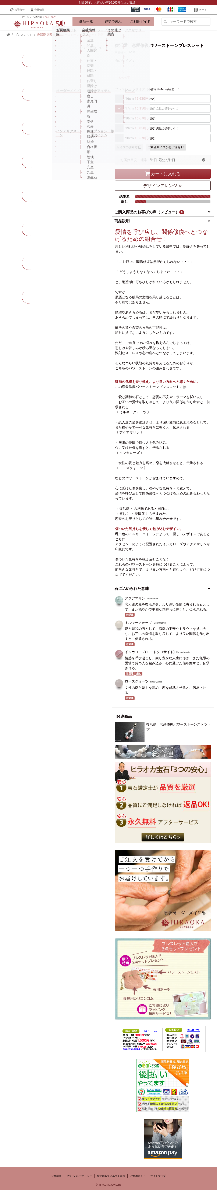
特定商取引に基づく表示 (111, 1177)
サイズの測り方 (129, 149)
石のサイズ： (125, 62)
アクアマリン (135, 600)
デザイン (162, 187)
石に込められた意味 (131, 590)
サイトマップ (158, 1177)
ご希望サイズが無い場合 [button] (166, 149)
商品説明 (122, 223)
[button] (203, 162)
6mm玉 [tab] (124, 75)
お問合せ (17, 9)
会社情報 (38, 9)
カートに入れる (163, 175)
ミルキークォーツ (138, 624)
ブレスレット (23, 36)
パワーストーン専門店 (38, 18)
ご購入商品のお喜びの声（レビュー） (149, 214)
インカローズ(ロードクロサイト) (150, 654)
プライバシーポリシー (79, 1177)
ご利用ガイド (140, 22)
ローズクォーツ (137, 683)
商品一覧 (86, 22)
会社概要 (56, 1177)
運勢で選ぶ (113, 22)
